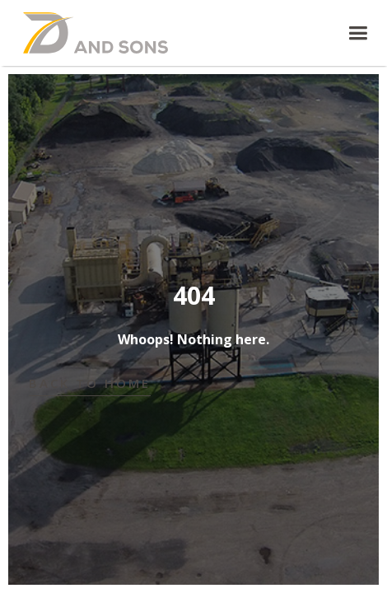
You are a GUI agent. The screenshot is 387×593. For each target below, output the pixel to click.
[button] (287, 33)
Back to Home (90, 383)
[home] (101, 32)
